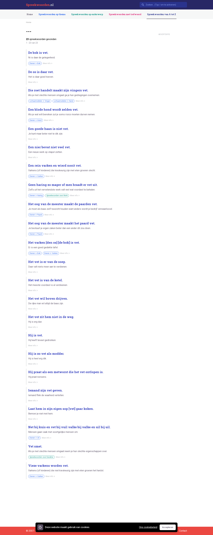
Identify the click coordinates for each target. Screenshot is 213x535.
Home (30, 14)
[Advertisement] (164, 81)
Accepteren (169, 528)
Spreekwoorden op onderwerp (87, 14)
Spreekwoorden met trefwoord (125, 14)
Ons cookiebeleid (148, 527)
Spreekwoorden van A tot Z (161, 14)
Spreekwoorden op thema (52, 14)
